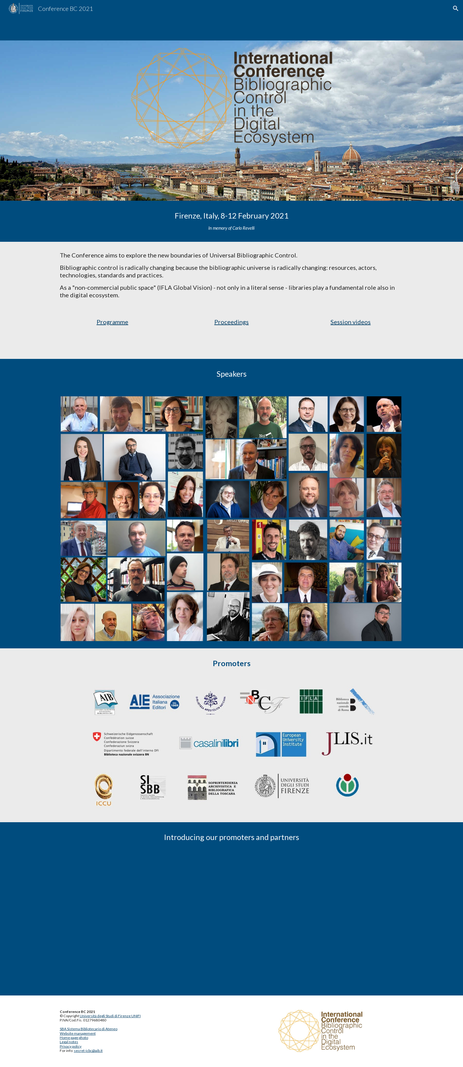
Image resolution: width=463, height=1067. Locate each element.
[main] (231, 221)
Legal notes (69, 1042)
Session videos (350, 321)
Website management (78, 1033)
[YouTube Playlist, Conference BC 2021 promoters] (231, 924)
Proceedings (231, 321)
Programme (112, 321)
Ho (62, 1037)
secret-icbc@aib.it (88, 1050)
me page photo (76, 1037)
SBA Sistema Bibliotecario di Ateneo (88, 1029)
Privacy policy (70, 1046)
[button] (456, 8)
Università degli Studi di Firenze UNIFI (110, 1016)
